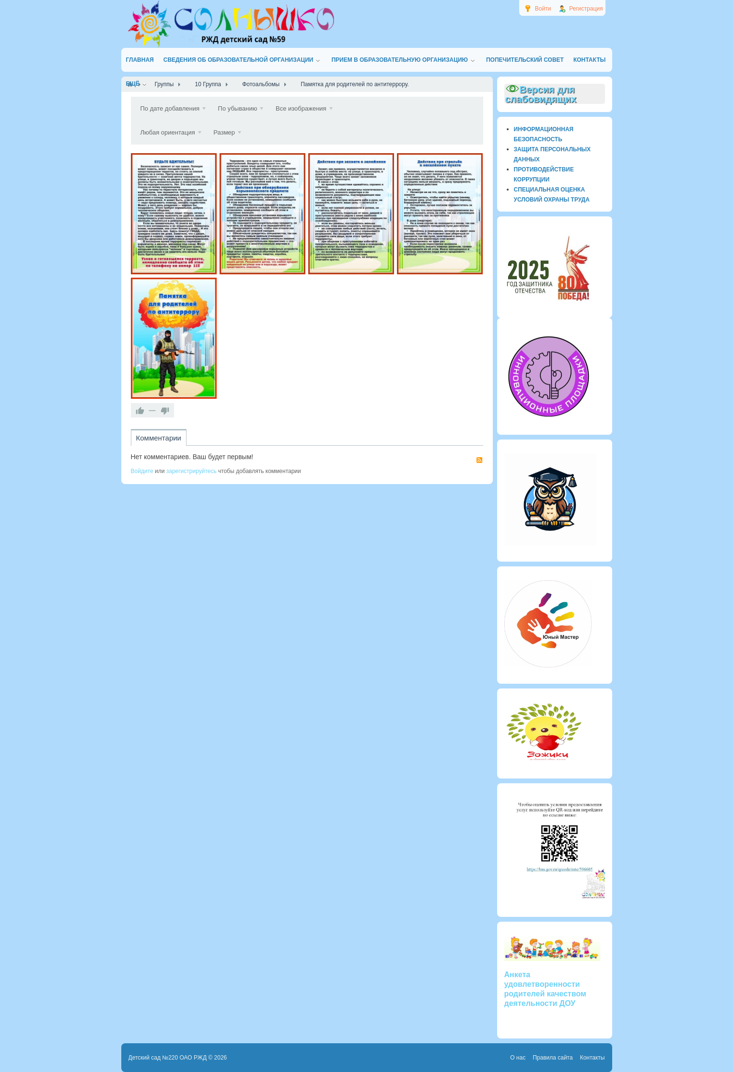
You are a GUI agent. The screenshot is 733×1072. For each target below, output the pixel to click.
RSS (479, 460)
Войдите (142, 471)
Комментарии (158, 438)
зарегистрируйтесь (191, 471)
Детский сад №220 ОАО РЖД (167, 1057)
